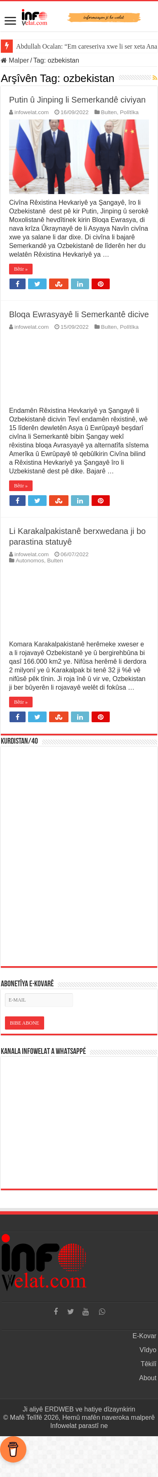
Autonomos (30, 560)
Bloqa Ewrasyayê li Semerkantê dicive (79, 314)
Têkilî (148, 1363)
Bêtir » (21, 269)
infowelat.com (31, 112)
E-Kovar (144, 1335)
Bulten (109, 112)
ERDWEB (59, 1409)
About (147, 1377)
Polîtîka (129, 112)
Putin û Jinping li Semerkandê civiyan (77, 99)
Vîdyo (147, 1349)
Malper (15, 60)
